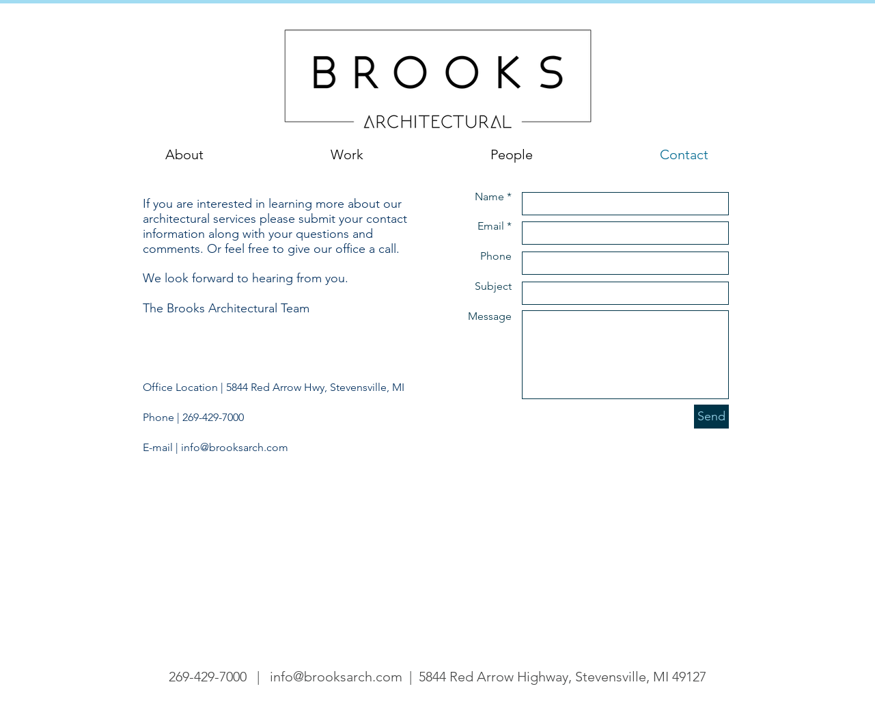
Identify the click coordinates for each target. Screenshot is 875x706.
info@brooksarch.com (234, 447)
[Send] (711, 417)
